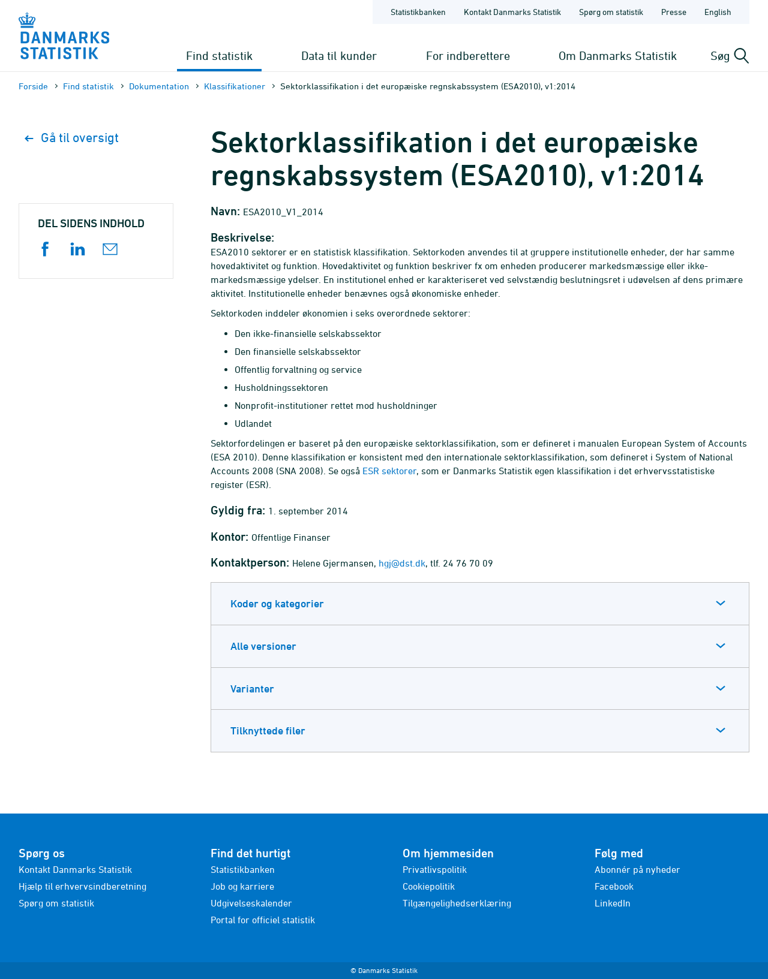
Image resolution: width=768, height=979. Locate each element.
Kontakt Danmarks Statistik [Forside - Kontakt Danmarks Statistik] (512, 12)
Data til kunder (339, 55)
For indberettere (468, 55)
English (717, 12)
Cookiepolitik (429, 886)
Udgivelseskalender (251, 902)
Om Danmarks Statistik (618, 55)
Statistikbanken (418, 12)
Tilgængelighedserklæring (457, 902)
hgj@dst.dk (402, 563)
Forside (33, 86)
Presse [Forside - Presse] (673, 12)
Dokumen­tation (159, 86)
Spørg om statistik (56, 902)
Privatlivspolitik (435, 869)
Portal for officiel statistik (263, 919)
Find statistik (219, 55)
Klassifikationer (234, 86)
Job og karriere (242, 886)
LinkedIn (613, 902)
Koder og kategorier (277, 603)
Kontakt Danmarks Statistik (75, 869)
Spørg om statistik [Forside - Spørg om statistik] (611, 12)
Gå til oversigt (72, 137)
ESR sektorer (389, 470)
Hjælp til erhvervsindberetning (82, 886)
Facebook (614, 886)
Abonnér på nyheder (637, 869)
